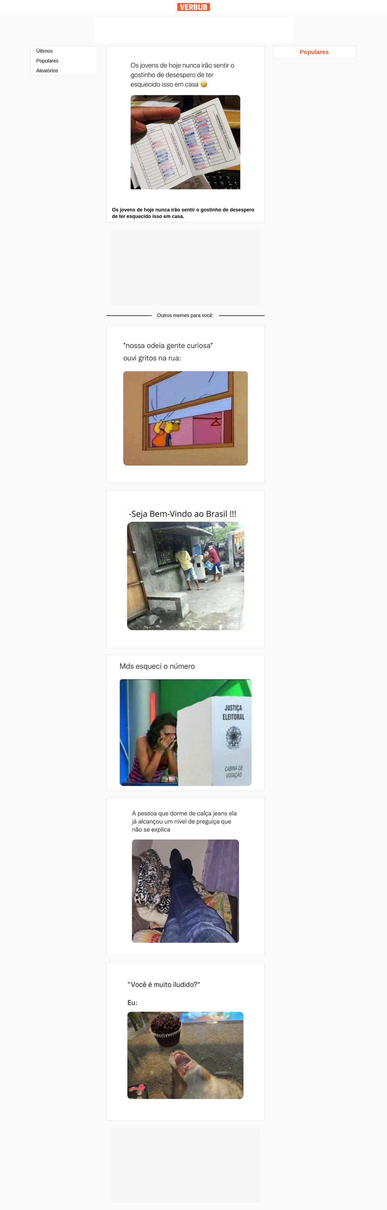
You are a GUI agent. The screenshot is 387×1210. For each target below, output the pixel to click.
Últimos (44, 51)
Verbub (193, 7)
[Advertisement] (193, 29)
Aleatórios (47, 70)
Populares (47, 61)
